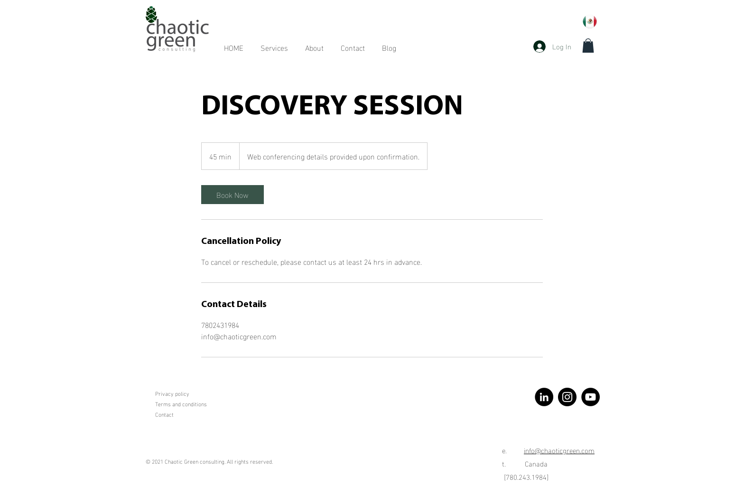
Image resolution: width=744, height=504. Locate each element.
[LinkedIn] (544, 397)
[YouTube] (590, 397)
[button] (588, 45)
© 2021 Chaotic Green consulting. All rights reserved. (209, 461)
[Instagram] (567, 397)
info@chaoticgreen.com (559, 450)
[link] (232, 194)
